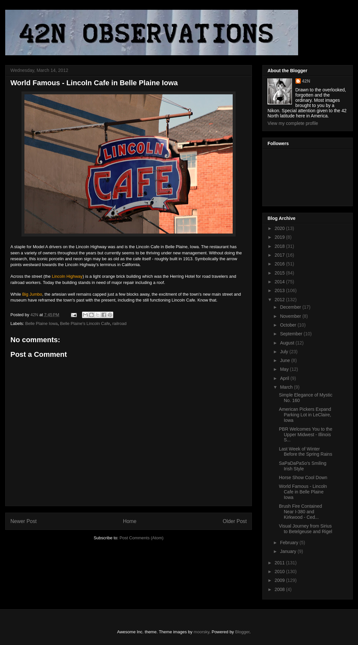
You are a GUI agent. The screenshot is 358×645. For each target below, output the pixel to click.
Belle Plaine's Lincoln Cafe (85, 323)
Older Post (235, 521)
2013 (280, 290)
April (285, 378)
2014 (280, 281)
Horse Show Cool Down (303, 477)
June (285, 360)
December (291, 307)
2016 (280, 263)
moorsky (201, 631)
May (285, 369)
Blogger (242, 631)
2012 (280, 299)
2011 (280, 562)
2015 (280, 272)
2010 (280, 571)
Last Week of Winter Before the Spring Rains (305, 451)
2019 (280, 237)
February (289, 542)
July (284, 351)
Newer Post (23, 521)
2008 (280, 589)
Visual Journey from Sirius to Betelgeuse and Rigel (305, 528)
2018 (280, 246)
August (287, 342)
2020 (280, 228)
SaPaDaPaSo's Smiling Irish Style (302, 466)
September (291, 333)
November (291, 316)
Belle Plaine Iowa (41, 323)
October (288, 325)
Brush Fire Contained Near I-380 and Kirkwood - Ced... (300, 512)
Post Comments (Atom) (141, 537)
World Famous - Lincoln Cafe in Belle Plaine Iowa (303, 492)
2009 (280, 580)
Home (130, 521)
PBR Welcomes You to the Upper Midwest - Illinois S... (305, 434)
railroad (119, 323)
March (287, 387)
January (288, 551)
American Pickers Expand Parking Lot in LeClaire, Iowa (305, 415)
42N (306, 81)
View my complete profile (293, 123)
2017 (280, 255)
